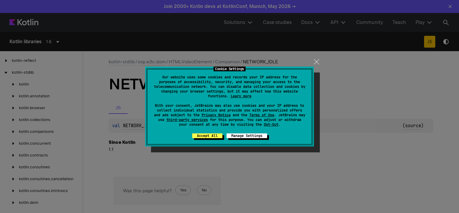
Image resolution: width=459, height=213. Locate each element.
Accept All (207, 135)
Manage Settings (246, 135)
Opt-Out (271, 124)
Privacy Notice (216, 115)
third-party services (187, 119)
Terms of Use (261, 115)
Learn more (241, 96)
